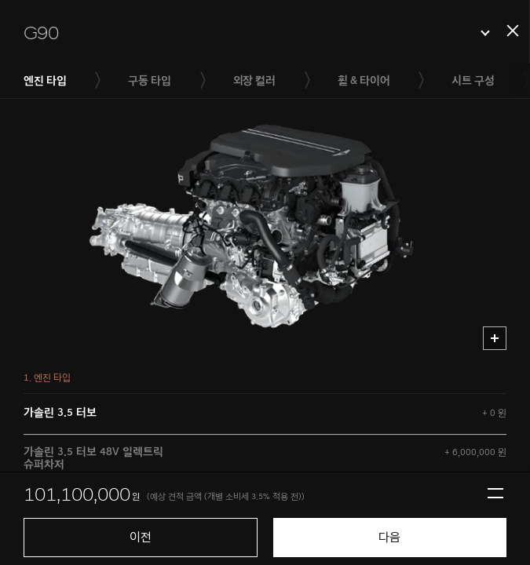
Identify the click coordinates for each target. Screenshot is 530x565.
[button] (257, 33)
